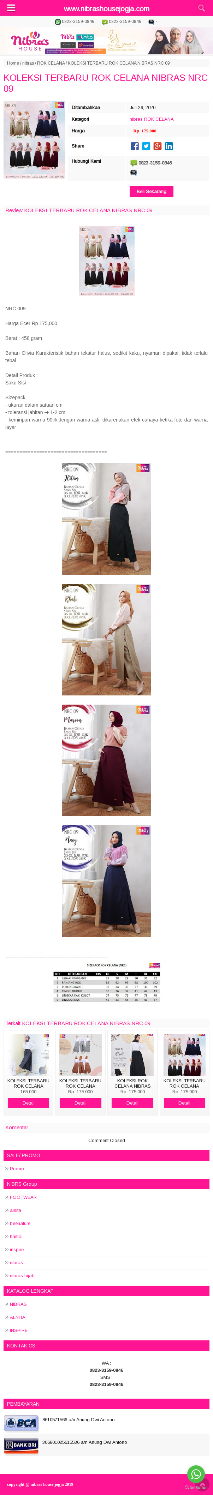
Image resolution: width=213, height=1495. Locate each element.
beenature (20, 1223)
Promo (17, 1168)
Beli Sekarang (151, 191)
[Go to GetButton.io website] (196, 1487)
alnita (15, 1210)
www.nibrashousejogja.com (106, 9)
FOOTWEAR (23, 1197)
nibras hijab (22, 1275)
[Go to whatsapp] (196, 1474)
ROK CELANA (51, 63)
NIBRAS (18, 1304)
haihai (16, 1236)
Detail (29, 1103)
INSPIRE (19, 1330)
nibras (28, 63)
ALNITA (17, 1317)
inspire (17, 1249)
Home (13, 63)
